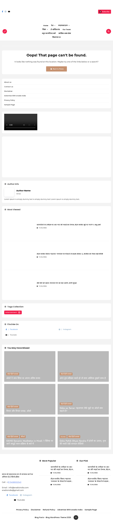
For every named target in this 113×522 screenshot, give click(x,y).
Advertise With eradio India (15, 96)
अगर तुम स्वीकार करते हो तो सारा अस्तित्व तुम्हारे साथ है (83, 378)
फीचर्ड (23, 437)
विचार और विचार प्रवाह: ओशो (18, 411)
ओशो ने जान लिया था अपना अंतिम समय (23, 378)
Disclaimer (8, 91)
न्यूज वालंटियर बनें (49, 33)
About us (7, 82)
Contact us (8, 87)
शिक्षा (44, 29)
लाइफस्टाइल (63, 25)
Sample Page (9, 105)
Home (45, 25)
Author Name (23, 190)
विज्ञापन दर (56, 37)
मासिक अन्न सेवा (64, 33)
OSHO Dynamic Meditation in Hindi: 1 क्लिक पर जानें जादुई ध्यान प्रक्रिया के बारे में (29, 442)
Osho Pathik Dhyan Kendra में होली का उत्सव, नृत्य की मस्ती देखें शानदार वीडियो (83, 442)
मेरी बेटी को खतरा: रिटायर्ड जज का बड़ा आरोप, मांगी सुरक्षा (57, 283)
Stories (63, 437)
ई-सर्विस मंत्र (55, 29)
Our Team (67, 29)
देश (52, 25)
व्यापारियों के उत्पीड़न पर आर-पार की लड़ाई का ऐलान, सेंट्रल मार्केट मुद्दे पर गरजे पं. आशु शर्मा (69, 225)
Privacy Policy (9, 100)
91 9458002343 (14, 482)
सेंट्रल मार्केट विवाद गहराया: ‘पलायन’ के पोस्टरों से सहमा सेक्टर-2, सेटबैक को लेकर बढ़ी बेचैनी (70, 254)
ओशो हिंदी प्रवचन (12, 374)
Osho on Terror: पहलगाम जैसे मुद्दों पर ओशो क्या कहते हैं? (81, 409)
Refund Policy (49, 509)
